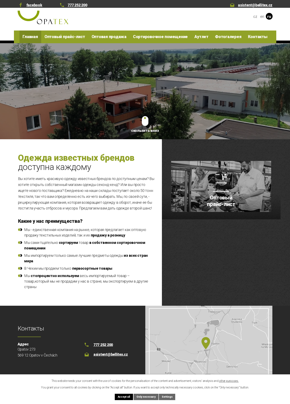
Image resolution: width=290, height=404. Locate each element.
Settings (171, 396)
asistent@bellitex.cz (255, 5)
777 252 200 (77, 5)
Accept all (119, 396)
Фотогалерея (228, 36)
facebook (34, 5)
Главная (30, 36)
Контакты (257, 36)
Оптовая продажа (109, 36)
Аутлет (201, 36)
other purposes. (229, 380)
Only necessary (145, 396)
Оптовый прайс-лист (64, 36)
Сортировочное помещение (160, 36)
